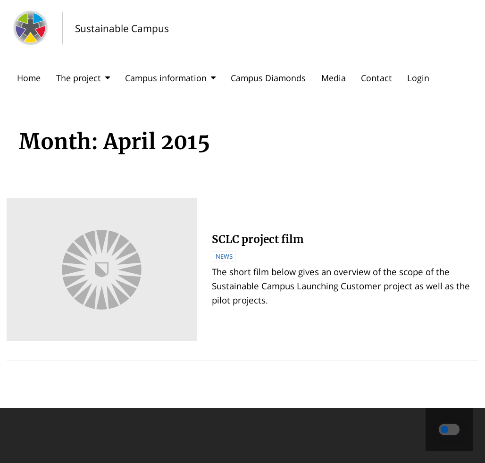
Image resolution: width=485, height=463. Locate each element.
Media (333, 78)
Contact (376, 78)
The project (83, 78)
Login (418, 78)
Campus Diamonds (268, 78)
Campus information (170, 78)
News (224, 256)
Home (29, 78)
